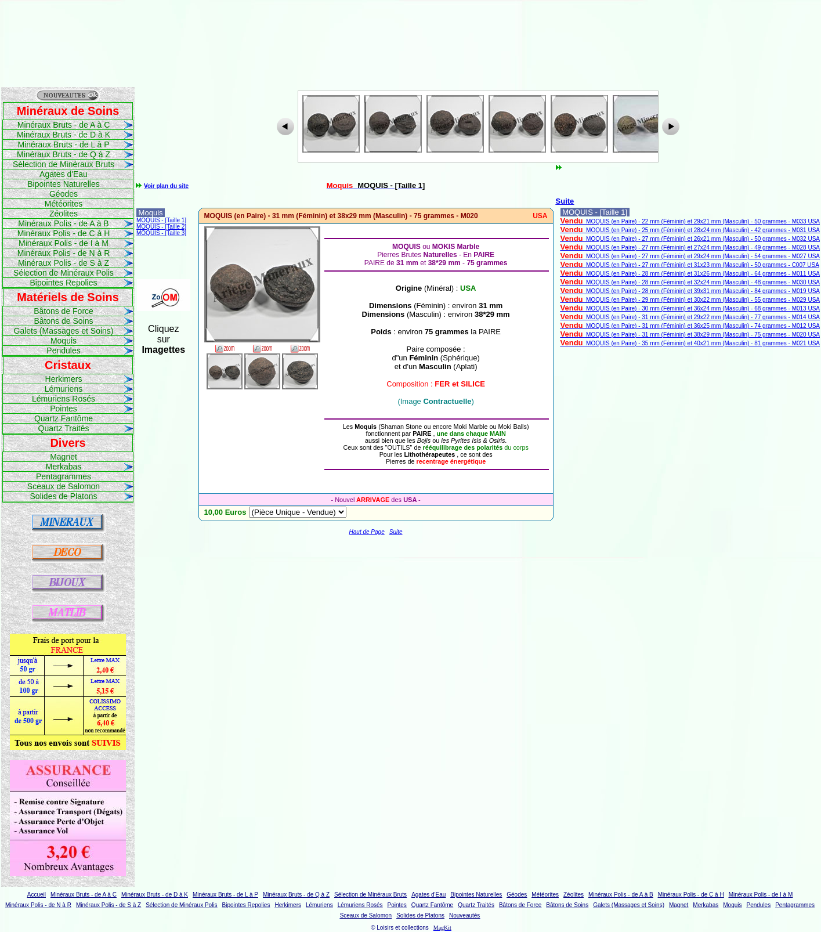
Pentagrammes (63, 476)
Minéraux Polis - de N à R (63, 253)
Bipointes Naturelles (63, 184)
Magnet (63, 456)
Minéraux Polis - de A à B (63, 223)
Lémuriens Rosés (63, 398)
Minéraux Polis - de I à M (63, 243)
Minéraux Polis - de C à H (63, 233)
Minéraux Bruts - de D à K (63, 134)
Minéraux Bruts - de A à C (63, 124)
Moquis (63, 340)
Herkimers (63, 379)
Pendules (63, 350)
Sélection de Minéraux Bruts (63, 164)
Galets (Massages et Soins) (64, 330)
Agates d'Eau (63, 174)
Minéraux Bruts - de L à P (63, 144)
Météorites (63, 203)
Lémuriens (63, 388)
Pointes (63, 408)
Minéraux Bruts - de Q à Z (63, 154)
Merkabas (63, 466)
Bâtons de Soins (63, 321)
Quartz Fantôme (63, 418)
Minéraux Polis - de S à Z (63, 263)
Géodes (63, 193)
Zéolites (63, 213)
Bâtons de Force (63, 311)
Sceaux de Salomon (63, 486)
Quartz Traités (63, 428)
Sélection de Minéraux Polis (63, 272)
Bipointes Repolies (63, 282)
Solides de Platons (63, 496)
